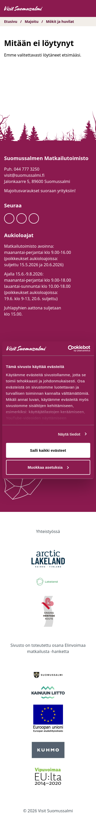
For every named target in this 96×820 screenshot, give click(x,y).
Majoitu (31, 21)
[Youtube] (34, 218)
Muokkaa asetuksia (48, 467)
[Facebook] (9, 218)
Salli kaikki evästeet (48, 450)
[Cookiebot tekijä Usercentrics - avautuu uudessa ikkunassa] (68, 348)
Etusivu (10, 21)
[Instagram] (21, 218)
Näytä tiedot (69, 434)
